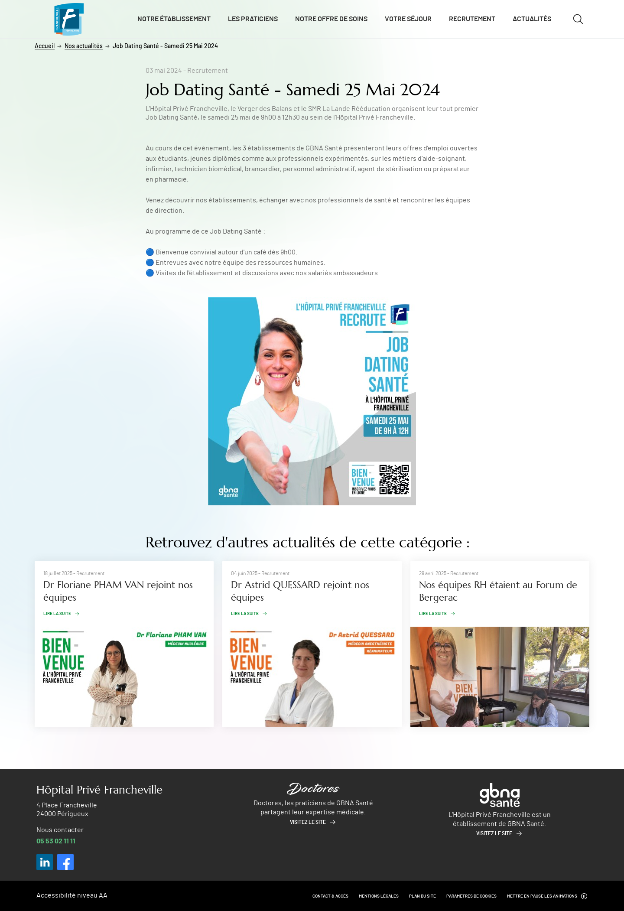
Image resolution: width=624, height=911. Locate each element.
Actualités (532, 19)
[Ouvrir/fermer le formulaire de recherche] (578, 19)
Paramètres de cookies (471, 896)
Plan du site (422, 896)
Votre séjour (408, 19)
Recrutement (472, 19)
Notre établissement (174, 19)
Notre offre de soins (331, 19)
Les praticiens (253, 19)
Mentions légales (379, 896)
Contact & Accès (330, 896)
